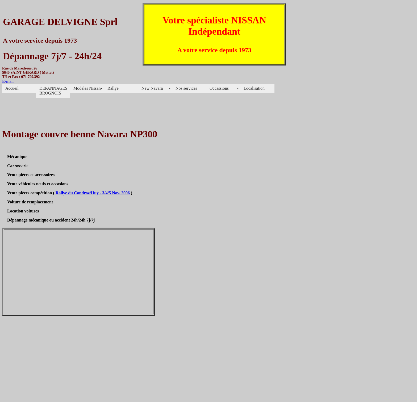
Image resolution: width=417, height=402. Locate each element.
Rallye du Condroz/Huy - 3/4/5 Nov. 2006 (93, 193)
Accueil (12, 88)
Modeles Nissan (87, 88)
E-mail (8, 81)
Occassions (219, 88)
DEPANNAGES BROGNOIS (53, 90)
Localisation (254, 88)
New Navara (152, 88)
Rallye (113, 88)
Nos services (186, 88)
